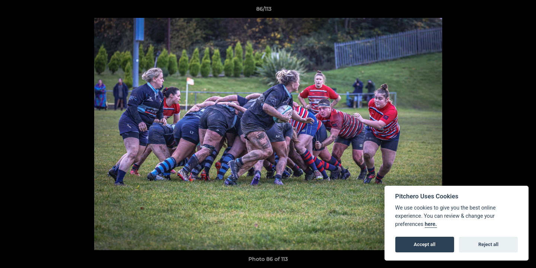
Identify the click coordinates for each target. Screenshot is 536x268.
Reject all (488, 244)
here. (431, 224)
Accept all (425, 244)
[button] (504, 10)
